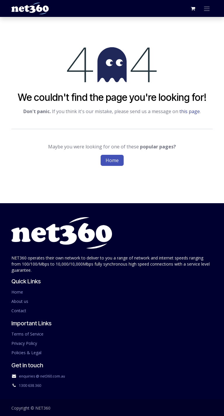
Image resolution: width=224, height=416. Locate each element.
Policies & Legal (26, 352)
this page (189, 111)
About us (19, 301)
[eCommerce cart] (193, 8)
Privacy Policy (24, 343)
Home (112, 160)
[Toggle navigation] (207, 8)
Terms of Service (27, 334)
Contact (18, 310)
